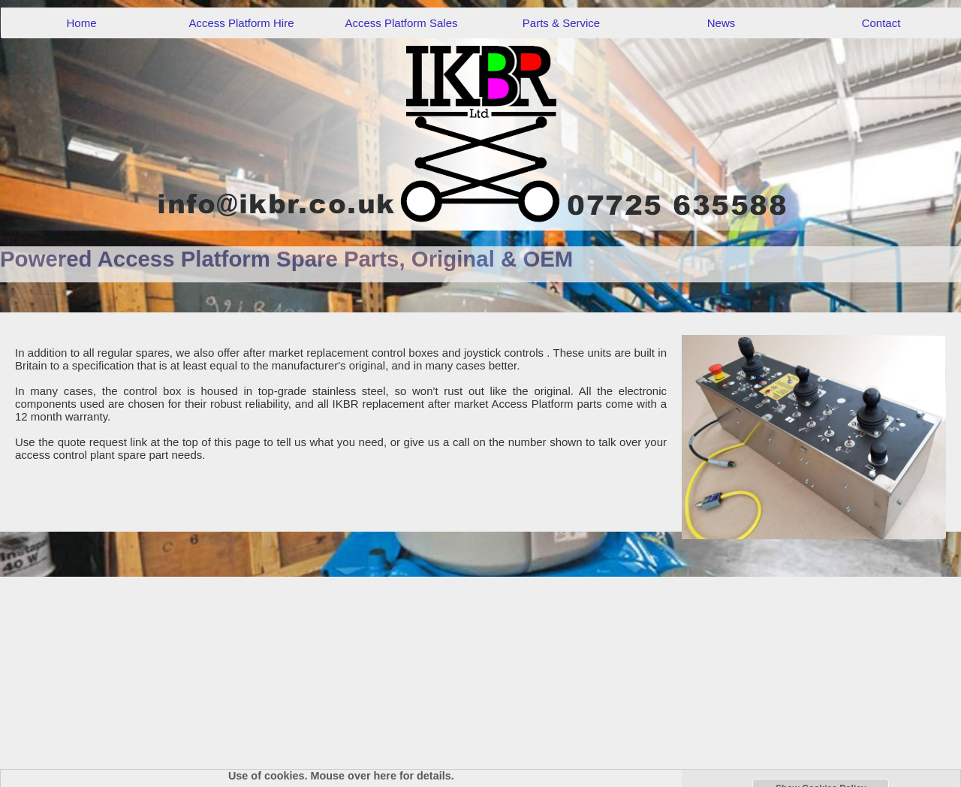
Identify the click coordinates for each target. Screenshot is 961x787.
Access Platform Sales (401, 23)
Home (81, 23)
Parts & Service (561, 23)
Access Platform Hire (241, 23)
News (721, 23)
